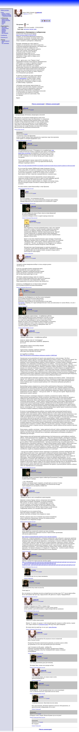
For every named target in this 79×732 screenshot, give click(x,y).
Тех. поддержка (5, 43)
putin (35, 29)
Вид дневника (5, 33)
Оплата (3, 22)
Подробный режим (7, 16)
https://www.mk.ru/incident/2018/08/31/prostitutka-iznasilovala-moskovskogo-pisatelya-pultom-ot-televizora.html (46, 165)
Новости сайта (5, 19)
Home (2, 12)
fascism (31, 29)
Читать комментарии (38, 104)
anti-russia (26, 29)
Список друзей (5, 28)
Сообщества (4, 35)
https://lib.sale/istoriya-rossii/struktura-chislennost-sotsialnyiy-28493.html (38, 355)
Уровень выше (22, 140)
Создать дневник (6, 13)
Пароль (3, 31)
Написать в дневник (6, 14)
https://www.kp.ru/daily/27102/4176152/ (26, 35)
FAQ (3, 42)
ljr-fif (3, 23)
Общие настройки (6, 20)
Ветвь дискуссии (21, 129)
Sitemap (3, 21)
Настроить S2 (4, 37)
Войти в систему (5, 10)
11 (27, 13)
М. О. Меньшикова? (21, 78)
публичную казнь (43, 624)
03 (26, 13)
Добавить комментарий (52, 104)
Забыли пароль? (5, 41)
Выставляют (21, 302)
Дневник (4, 29)
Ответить (16, 129)
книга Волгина (53, 627)
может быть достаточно (24, 153)
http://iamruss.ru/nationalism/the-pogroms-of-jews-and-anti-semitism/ (39, 536)
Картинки (4, 30)
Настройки (4, 27)
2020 (25, 13)
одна (53, 150)
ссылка (31, 109)
